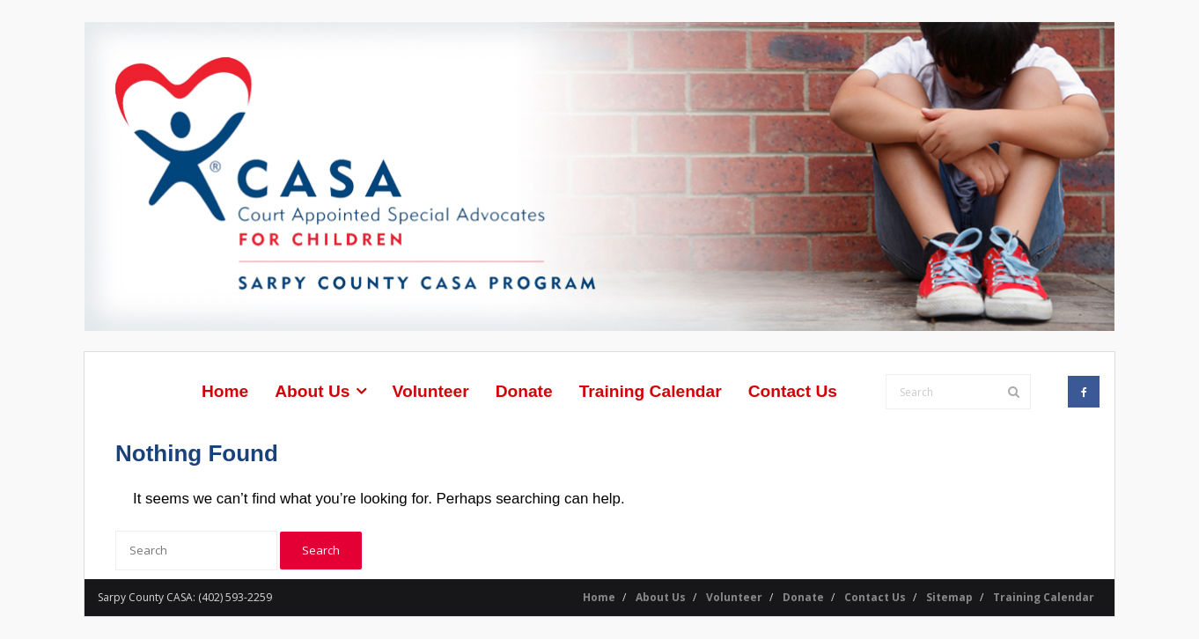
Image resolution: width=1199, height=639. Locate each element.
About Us (661, 597)
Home (599, 597)
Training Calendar (1043, 597)
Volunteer (734, 597)
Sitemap (949, 597)
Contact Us (875, 597)
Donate (803, 597)
